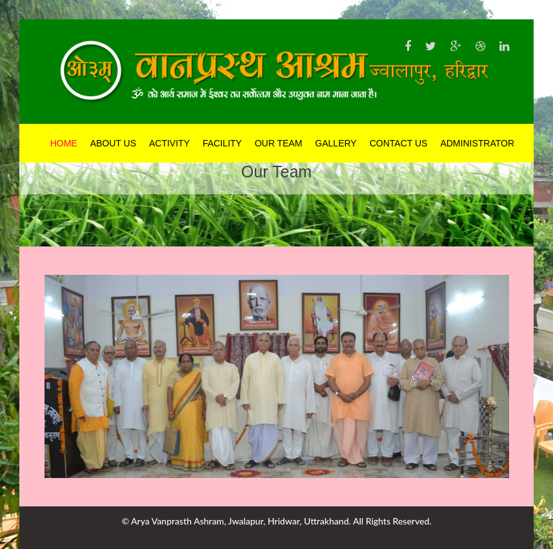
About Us (113, 143)
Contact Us (399, 143)
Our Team (279, 143)
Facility (222, 143)
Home (63, 143)
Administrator (477, 143)
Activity (169, 143)
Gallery (335, 143)
